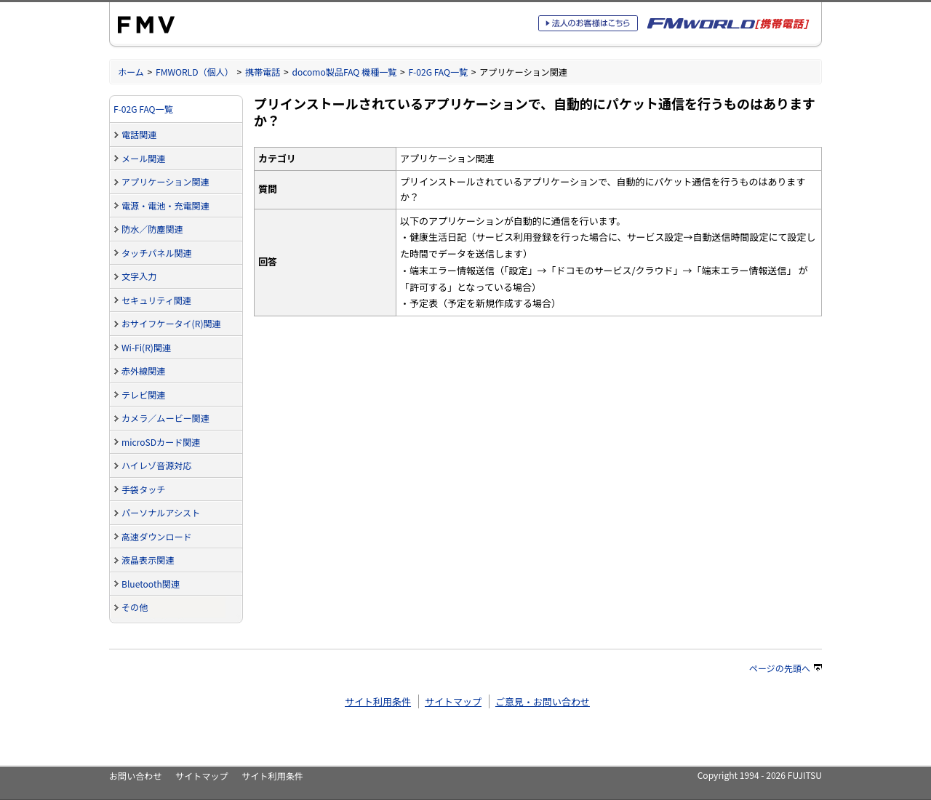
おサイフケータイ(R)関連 (171, 323)
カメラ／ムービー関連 (165, 418)
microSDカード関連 (160, 442)
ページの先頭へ (785, 668)
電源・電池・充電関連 (165, 205)
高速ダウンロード (156, 536)
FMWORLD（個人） (194, 71)
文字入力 (138, 276)
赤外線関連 (143, 370)
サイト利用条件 (378, 701)
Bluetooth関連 (150, 583)
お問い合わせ (135, 775)
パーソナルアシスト (160, 512)
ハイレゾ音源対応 (156, 465)
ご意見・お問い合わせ (542, 701)
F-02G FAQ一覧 (438, 71)
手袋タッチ (143, 489)
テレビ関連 (143, 394)
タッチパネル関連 (156, 253)
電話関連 (138, 134)
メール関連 (143, 158)
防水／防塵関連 (152, 229)
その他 (134, 607)
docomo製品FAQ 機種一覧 (344, 71)
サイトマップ (453, 701)
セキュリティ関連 (156, 300)
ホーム (131, 71)
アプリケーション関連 (165, 181)
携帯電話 (262, 71)
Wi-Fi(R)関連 (146, 347)
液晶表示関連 (147, 559)
